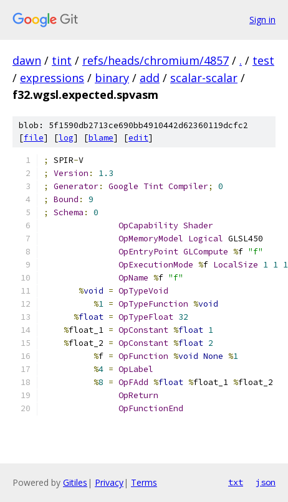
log (66, 137)
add (150, 77)
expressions (52, 77)
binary (112, 77)
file (34, 137)
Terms (144, 482)
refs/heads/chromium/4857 (155, 60)
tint (62, 60)
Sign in (262, 20)
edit (138, 137)
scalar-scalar (204, 77)
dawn (26, 60)
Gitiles (75, 482)
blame (101, 137)
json (266, 482)
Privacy (109, 482)
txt (235, 482)
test (263, 60)
